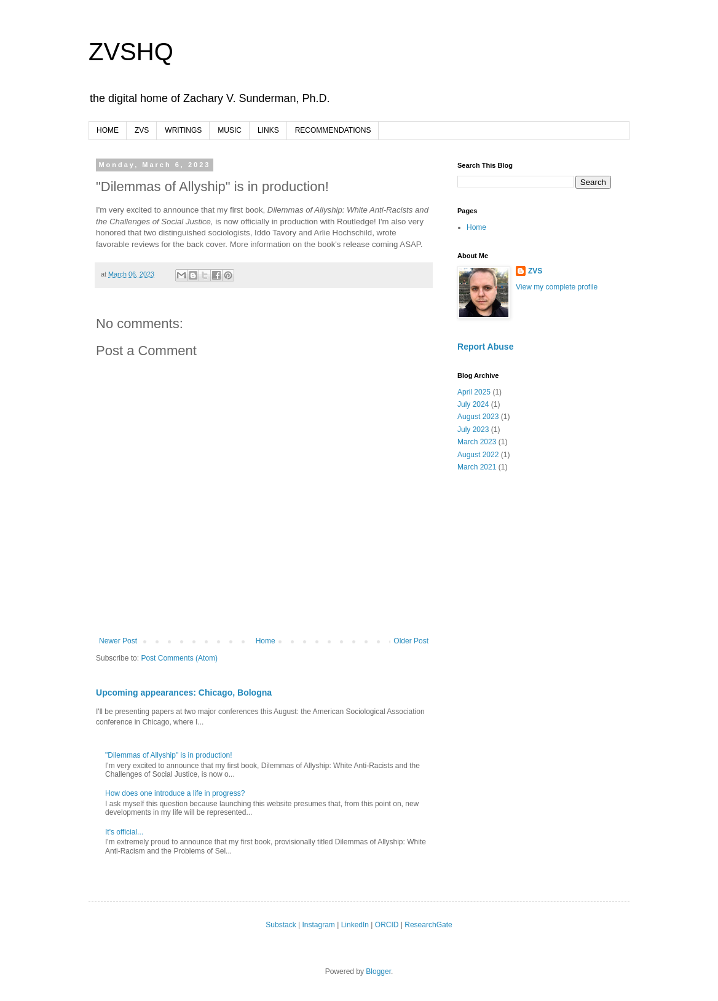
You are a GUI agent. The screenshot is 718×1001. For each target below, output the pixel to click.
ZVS (142, 130)
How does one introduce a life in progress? (175, 793)
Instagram (318, 925)
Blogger (378, 971)
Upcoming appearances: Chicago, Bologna (184, 692)
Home (265, 641)
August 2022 (478, 454)
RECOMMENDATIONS (333, 130)
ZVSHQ (131, 51)
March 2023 (476, 442)
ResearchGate (428, 925)
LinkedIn (355, 925)
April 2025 (474, 392)
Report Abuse (485, 346)
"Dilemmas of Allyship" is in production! (168, 755)
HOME (108, 130)
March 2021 (476, 467)
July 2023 (473, 429)
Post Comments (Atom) (179, 658)
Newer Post (118, 641)
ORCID (387, 925)
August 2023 (478, 416)
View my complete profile (557, 287)
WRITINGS (183, 130)
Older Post (410, 641)
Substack (281, 925)
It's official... (124, 832)
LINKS (268, 130)
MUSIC (230, 130)
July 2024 (473, 404)
